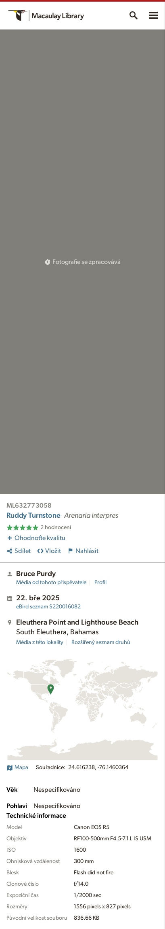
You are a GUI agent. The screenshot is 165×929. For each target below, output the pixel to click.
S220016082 (48, 607)
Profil (100, 582)
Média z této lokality (39, 642)
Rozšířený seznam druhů (100, 642)
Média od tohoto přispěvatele (51, 582)
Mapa (17, 767)
